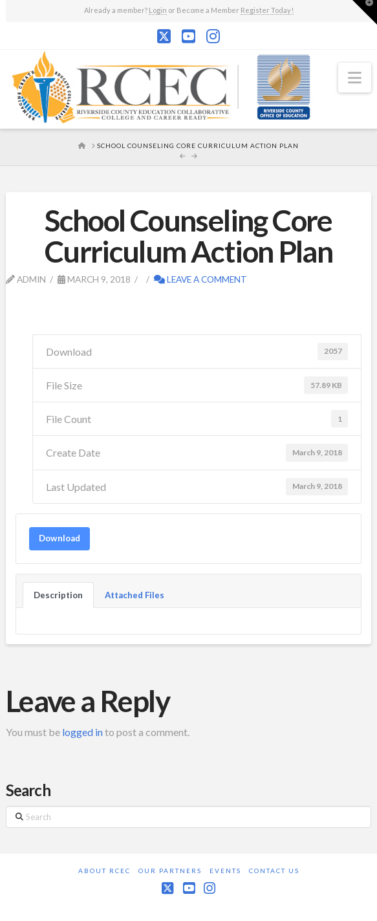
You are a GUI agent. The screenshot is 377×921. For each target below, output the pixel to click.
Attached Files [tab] (134, 595)
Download (59, 538)
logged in (82, 732)
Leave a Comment (200, 279)
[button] (354, 77)
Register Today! (267, 10)
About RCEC (104, 870)
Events (225, 870)
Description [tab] (58, 595)
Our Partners (170, 870)
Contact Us (274, 870)
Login (158, 10)
